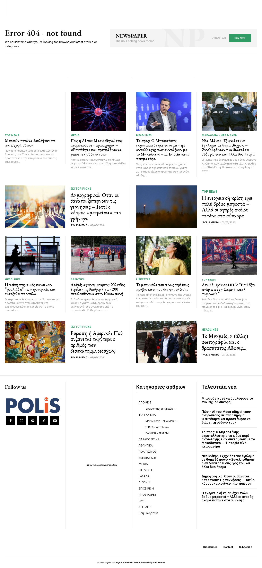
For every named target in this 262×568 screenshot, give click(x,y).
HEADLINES (144, 135)
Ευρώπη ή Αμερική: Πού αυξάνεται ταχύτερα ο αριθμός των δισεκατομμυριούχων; (96, 342)
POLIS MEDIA (79, 225)
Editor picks (80, 188)
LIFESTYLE (143, 279)
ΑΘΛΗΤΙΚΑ (78, 279)
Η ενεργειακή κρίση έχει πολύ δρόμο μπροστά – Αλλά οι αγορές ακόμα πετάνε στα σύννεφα (227, 206)
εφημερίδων (111, 465)
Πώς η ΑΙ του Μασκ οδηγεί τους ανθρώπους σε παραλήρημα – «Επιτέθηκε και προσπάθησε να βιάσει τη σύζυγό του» (97, 147)
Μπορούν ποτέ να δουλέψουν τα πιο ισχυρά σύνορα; (30, 143)
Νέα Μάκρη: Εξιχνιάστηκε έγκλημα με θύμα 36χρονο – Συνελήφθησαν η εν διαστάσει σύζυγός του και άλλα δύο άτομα (228, 147)
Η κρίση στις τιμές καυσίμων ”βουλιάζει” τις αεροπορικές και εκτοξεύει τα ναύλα (30, 289)
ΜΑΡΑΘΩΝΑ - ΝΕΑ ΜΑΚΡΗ (219, 135)
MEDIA (75, 135)
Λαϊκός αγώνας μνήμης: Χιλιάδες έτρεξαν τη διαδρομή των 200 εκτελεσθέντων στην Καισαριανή (98, 289)
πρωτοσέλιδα (94, 465)
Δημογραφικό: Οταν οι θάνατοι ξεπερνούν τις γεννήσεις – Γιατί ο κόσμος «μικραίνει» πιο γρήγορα (95, 207)
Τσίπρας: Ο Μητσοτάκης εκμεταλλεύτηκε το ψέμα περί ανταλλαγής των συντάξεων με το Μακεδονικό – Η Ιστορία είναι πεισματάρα (162, 149)
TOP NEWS (12, 135)
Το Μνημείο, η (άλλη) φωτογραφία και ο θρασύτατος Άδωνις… (225, 342)
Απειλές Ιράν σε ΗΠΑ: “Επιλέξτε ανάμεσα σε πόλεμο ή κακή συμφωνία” (228, 289)
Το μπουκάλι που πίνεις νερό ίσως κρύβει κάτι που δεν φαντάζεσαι (162, 287)
